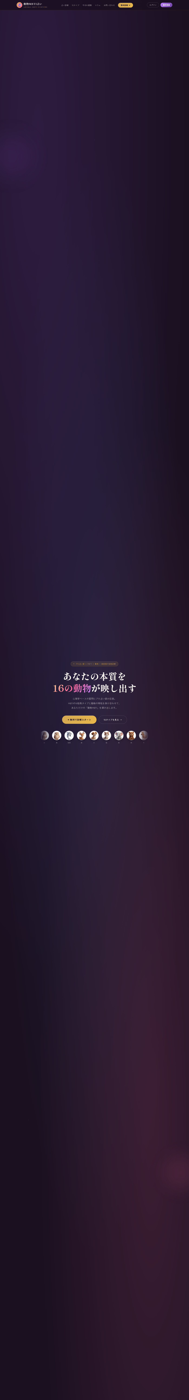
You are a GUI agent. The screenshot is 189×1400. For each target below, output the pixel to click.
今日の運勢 (87, 5)
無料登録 (166, 5)
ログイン (153, 5)
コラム (97, 5)
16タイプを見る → (113, 719)
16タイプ (75, 5)
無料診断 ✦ (125, 5)
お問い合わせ (109, 5)
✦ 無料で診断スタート (79, 719)
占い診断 (65, 5)
